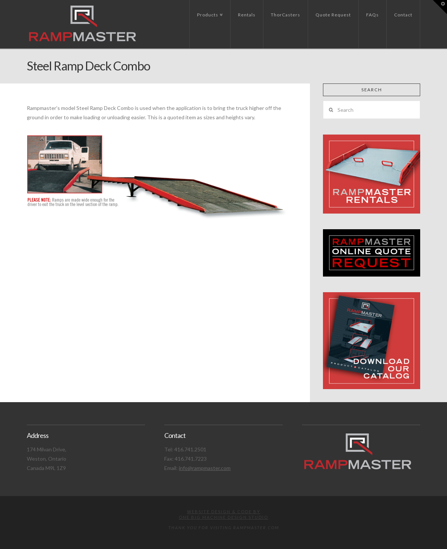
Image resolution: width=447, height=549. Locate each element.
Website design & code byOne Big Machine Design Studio (223, 514)
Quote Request (333, 15)
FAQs (372, 15)
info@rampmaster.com (205, 468)
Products (209, 9)
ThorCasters (285, 15)
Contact (403, 15)
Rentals (247, 15)
